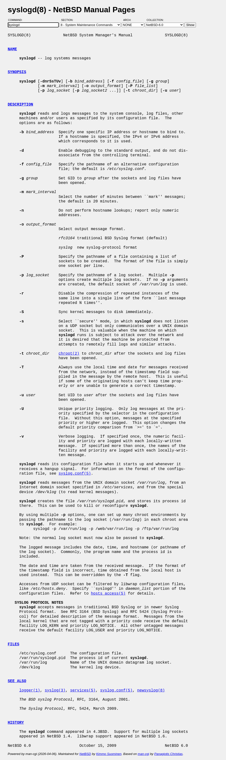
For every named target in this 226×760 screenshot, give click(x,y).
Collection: (155, 20)
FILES (13, 644)
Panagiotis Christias (168, 754)
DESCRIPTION (20, 104)
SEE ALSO (17, 681)
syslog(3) (55, 690)
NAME (12, 49)
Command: (16, 20)
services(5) (83, 690)
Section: (68, 20)
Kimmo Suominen (108, 754)
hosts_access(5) (108, 593)
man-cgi (143, 754)
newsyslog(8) (151, 690)
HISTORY (16, 722)
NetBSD (85, 754)
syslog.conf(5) (74, 473)
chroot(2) (68, 353)
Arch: (129, 20)
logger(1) (29, 690)
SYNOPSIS (17, 72)
